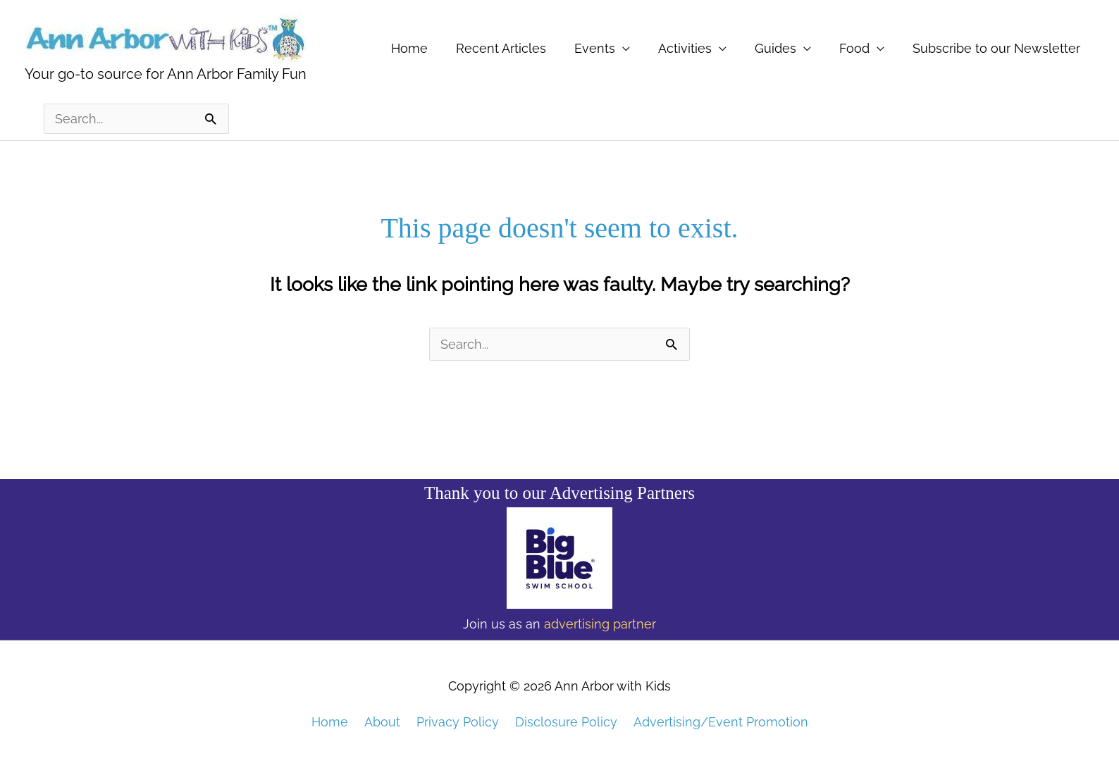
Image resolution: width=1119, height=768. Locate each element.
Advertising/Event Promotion (720, 721)
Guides (775, 48)
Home (409, 48)
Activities (685, 48)
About (382, 721)
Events (594, 48)
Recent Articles (501, 48)
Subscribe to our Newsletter (996, 48)
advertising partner (600, 624)
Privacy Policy (457, 721)
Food (854, 48)
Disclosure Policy (566, 721)
